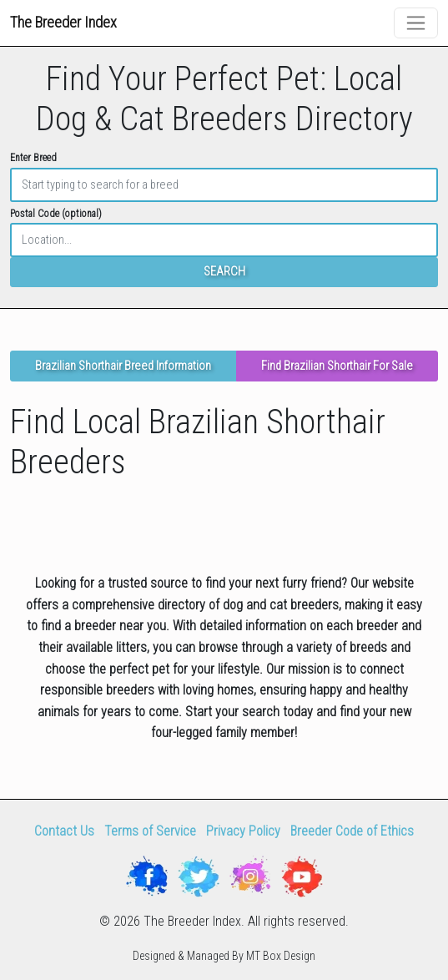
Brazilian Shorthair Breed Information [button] (123, 366)
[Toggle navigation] (416, 23)
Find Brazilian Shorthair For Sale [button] (337, 366)
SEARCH (224, 272)
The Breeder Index (63, 22)
